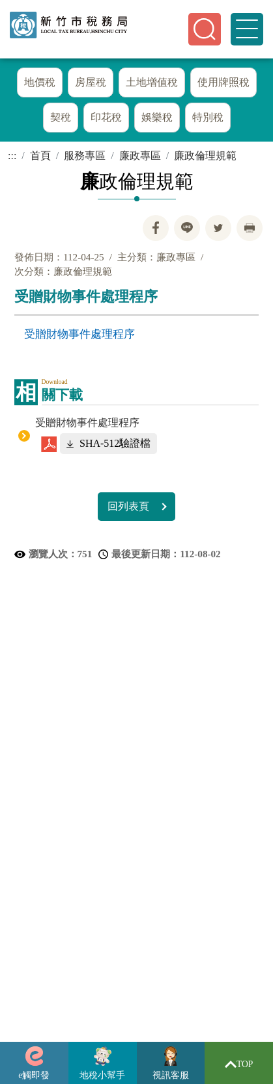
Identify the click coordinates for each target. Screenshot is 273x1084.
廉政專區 (140, 159)
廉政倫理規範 (205, 159)
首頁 (40, 159)
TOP (239, 1064)
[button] (204, 29)
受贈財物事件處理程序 (79, 337)
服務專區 (85, 159)
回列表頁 (128, 510)
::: (12, 159)
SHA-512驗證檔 (115, 447)
